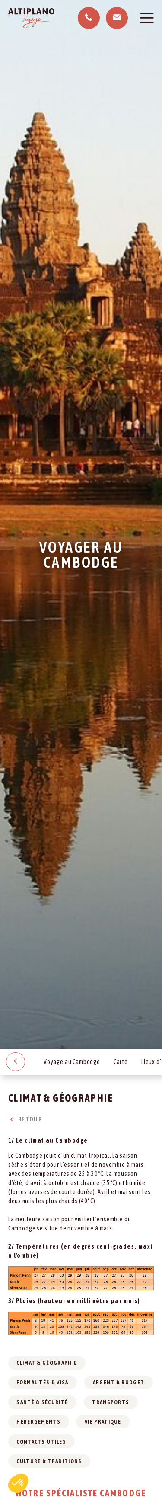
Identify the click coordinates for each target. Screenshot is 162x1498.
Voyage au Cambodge (72, 1061)
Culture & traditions (49, 1461)
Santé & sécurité (42, 1402)
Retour (25, 1119)
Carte (121, 1061)
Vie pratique (103, 1421)
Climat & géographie (46, 1363)
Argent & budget (119, 1382)
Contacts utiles (41, 1441)
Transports (110, 1402)
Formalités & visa (42, 1382)
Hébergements (38, 1421)
